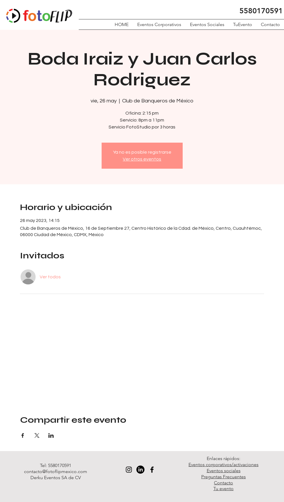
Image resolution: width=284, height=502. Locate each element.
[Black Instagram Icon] (129, 470)
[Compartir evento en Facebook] (22, 435)
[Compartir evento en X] (37, 435)
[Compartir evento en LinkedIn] (51, 435)
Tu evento (223, 488)
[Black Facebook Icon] (152, 470)
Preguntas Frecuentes (223, 476)
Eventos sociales (224, 470)
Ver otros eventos (142, 159)
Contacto (223, 483)
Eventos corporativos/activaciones (223, 464)
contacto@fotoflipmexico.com (55, 471)
